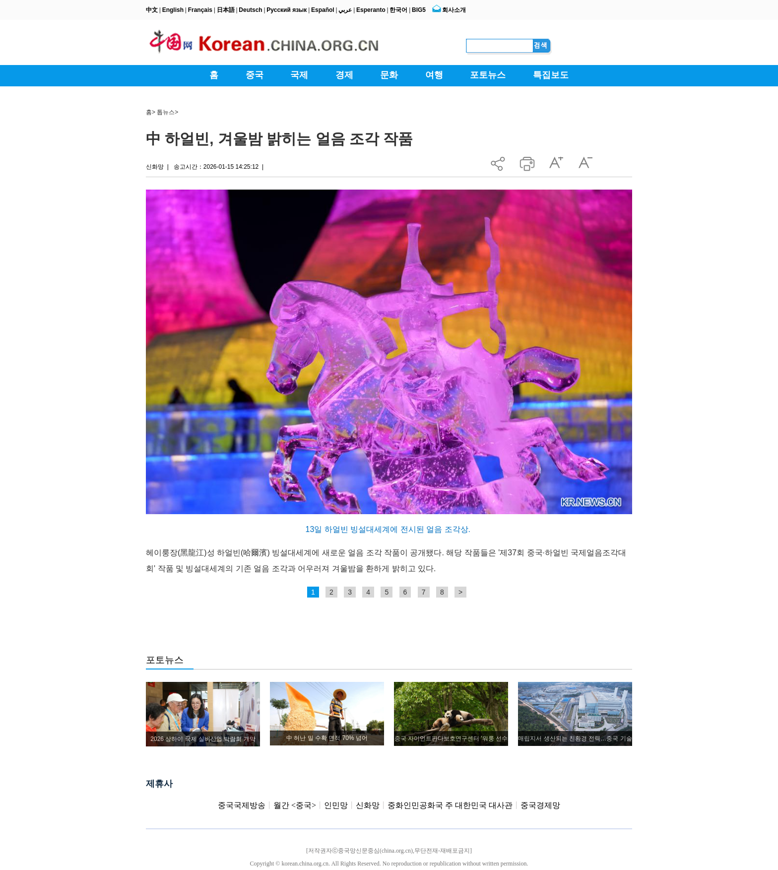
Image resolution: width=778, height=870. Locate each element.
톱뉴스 (166, 112)
